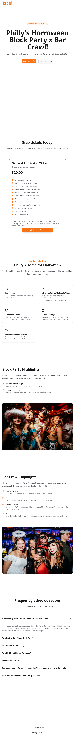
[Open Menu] (71, 3)
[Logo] (7, 3)
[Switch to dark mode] (31, 727)
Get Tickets (37, 230)
